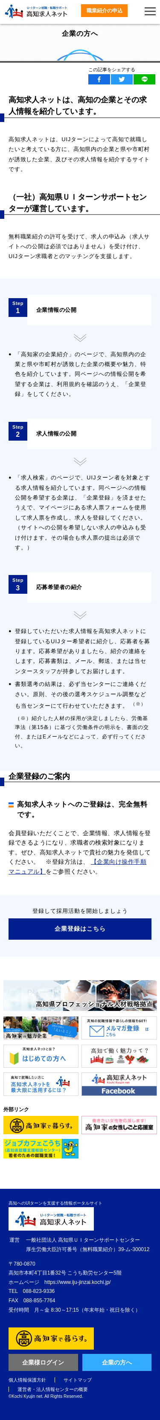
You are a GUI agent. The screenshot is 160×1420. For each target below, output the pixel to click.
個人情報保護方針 (27, 1379)
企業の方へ (117, 1362)
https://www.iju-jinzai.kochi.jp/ (77, 1282)
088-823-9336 (39, 1291)
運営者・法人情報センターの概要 (52, 1389)
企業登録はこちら (80, 928)
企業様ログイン (43, 1362)
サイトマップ (78, 1379)
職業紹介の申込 (104, 11)
